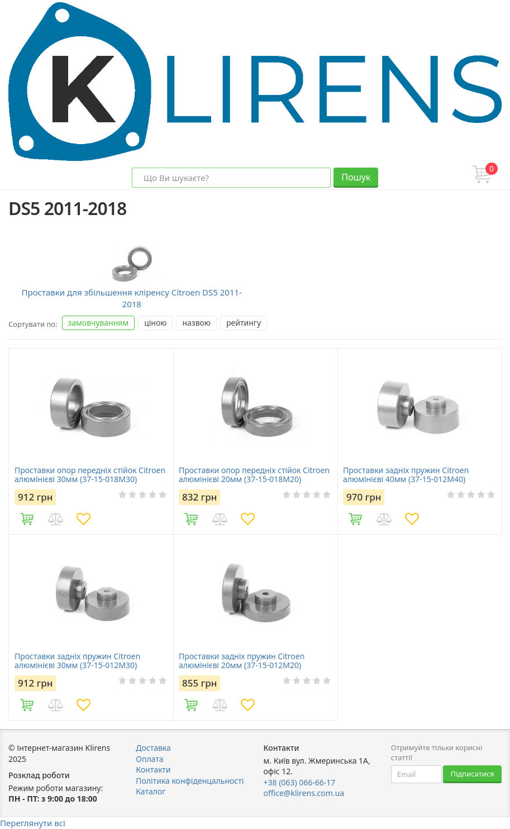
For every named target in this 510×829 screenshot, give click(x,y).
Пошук (355, 177)
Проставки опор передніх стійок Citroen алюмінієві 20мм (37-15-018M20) (254, 475)
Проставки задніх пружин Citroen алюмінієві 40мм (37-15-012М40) (406, 475)
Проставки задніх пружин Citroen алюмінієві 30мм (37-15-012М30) (77, 661)
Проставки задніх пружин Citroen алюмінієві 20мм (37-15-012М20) (241, 661)
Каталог (150, 791)
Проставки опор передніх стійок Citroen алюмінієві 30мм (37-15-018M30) (90, 475)
